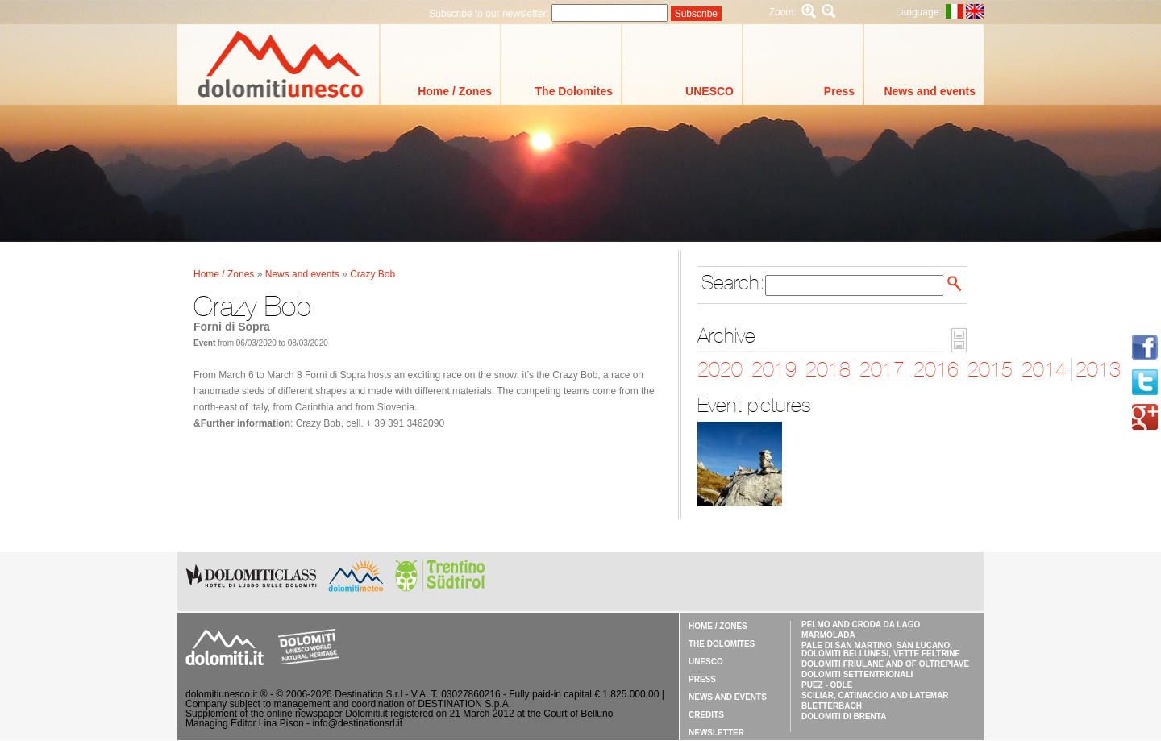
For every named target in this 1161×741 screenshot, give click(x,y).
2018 (828, 369)
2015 (990, 369)
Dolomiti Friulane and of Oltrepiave (885, 664)
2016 (936, 369)
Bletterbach (831, 705)
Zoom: (783, 12)
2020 (720, 369)
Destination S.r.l (368, 694)
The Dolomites (574, 91)
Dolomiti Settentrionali (857, 674)
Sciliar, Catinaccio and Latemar (875, 695)
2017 (882, 369)
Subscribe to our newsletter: (490, 13)
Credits (706, 714)
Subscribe (696, 13)
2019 (774, 369)
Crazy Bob (372, 274)
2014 (1044, 369)
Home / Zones (455, 91)
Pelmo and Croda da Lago (860, 624)
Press (839, 91)
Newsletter (716, 732)
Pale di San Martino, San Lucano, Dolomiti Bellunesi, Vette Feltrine (880, 649)
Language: (919, 12)
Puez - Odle (826, 685)
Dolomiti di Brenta (843, 716)
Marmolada (828, 635)
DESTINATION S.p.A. (464, 704)
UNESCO (709, 91)
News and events (930, 91)
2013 (1098, 369)
